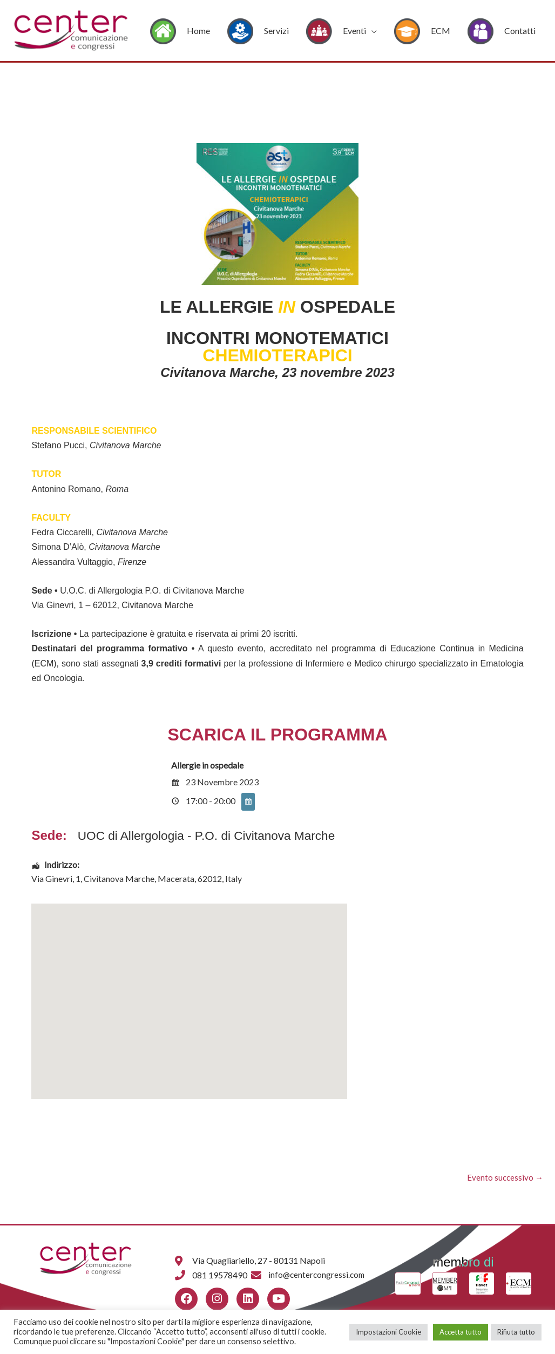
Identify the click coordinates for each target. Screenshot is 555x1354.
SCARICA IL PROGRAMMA (277, 734)
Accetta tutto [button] (460, 1332)
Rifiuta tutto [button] (516, 1332)
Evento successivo (504, 1178)
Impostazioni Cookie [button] (388, 1332)
